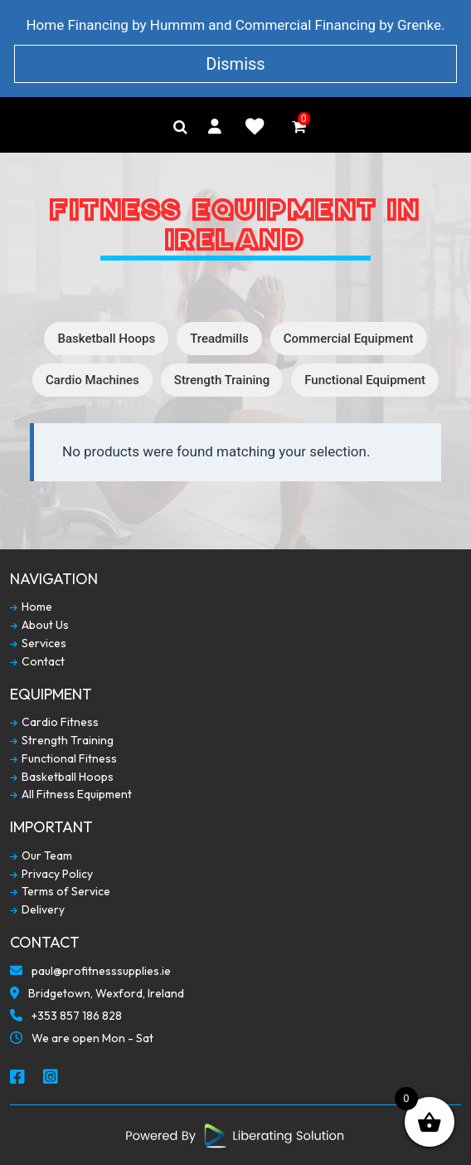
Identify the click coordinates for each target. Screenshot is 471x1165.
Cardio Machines (92, 380)
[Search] (180, 126)
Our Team (41, 856)
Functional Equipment (364, 380)
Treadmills (219, 338)
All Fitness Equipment (71, 794)
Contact (37, 662)
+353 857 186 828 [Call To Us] (66, 1017)
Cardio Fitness (54, 722)
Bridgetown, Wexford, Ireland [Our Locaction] (97, 995)
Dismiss (235, 64)
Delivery (37, 910)
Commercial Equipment (349, 338)
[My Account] (214, 126)
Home (31, 607)
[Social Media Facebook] (18, 1077)
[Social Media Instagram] (51, 1077)
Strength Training (221, 380)
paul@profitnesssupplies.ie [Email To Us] (90, 972)
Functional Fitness (63, 759)
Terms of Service (60, 892)
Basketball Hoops (106, 338)
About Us (39, 625)
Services (38, 643)
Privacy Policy (51, 874)
